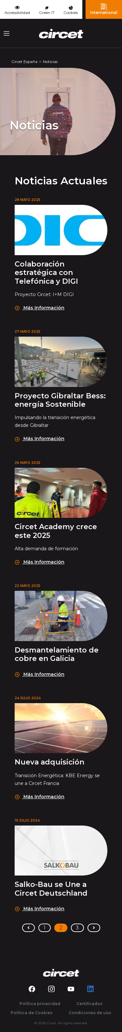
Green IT (47, 10)
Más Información (39, 308)
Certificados (89, 1003)
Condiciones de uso (90, 1012)
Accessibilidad (17, 9)
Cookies (70, 10)
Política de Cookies (31, 1012)
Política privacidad (40, 1003)
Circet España (24, 61)
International (103, 9)
